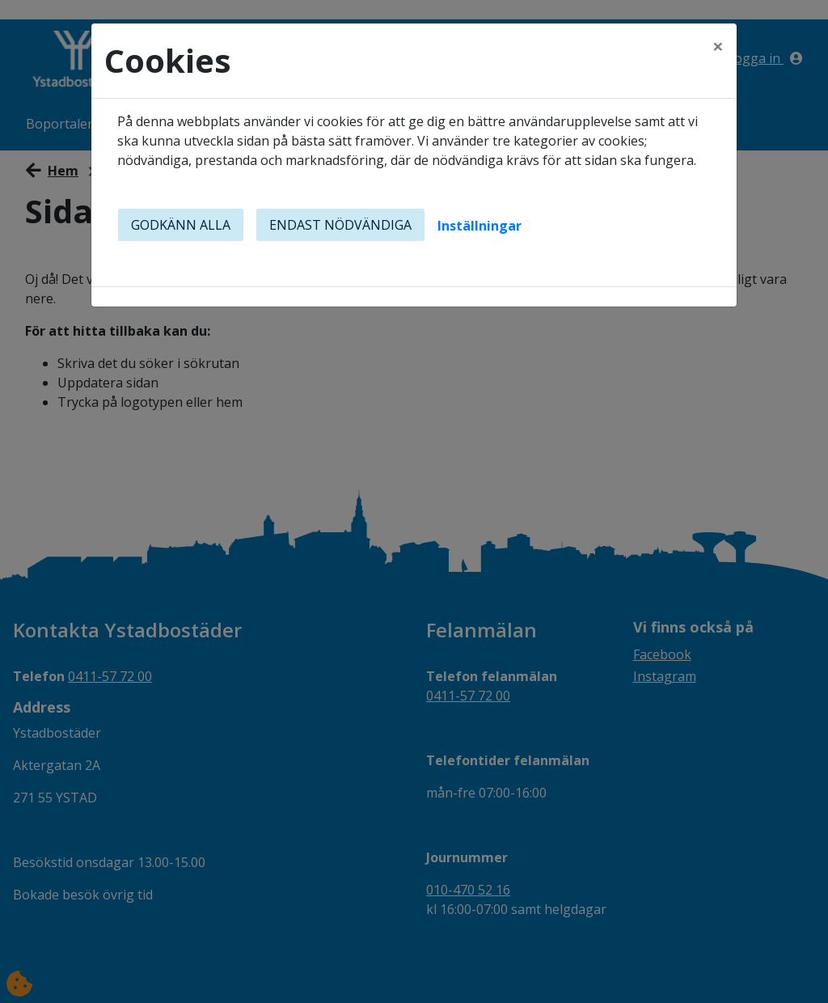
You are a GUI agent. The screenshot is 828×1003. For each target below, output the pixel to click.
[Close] (718, 46)
